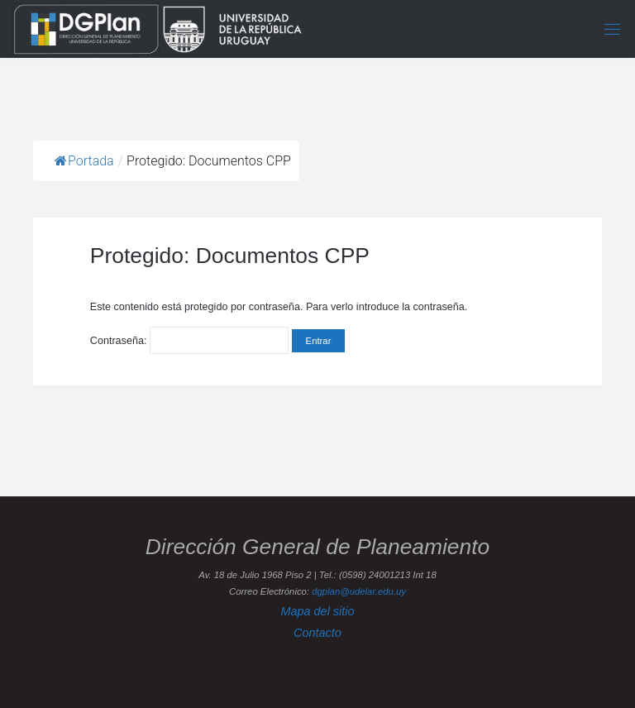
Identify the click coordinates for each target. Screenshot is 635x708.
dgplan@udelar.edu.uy (359, 591)
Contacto (317, 632)
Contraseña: (189, 341)
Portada (84, 161)
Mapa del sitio (317, 611)
